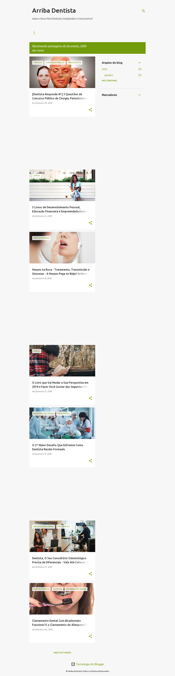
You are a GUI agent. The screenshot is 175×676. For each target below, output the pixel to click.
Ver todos (38, 50)
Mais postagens (62, 653)
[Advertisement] (61, 143)
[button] (90, 110)
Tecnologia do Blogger (87, 664)
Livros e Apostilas (43, 33)
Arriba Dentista (54, 10)
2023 (104, 69)
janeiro (109, 75)
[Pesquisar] (144, 11)
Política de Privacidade (76, 33)
